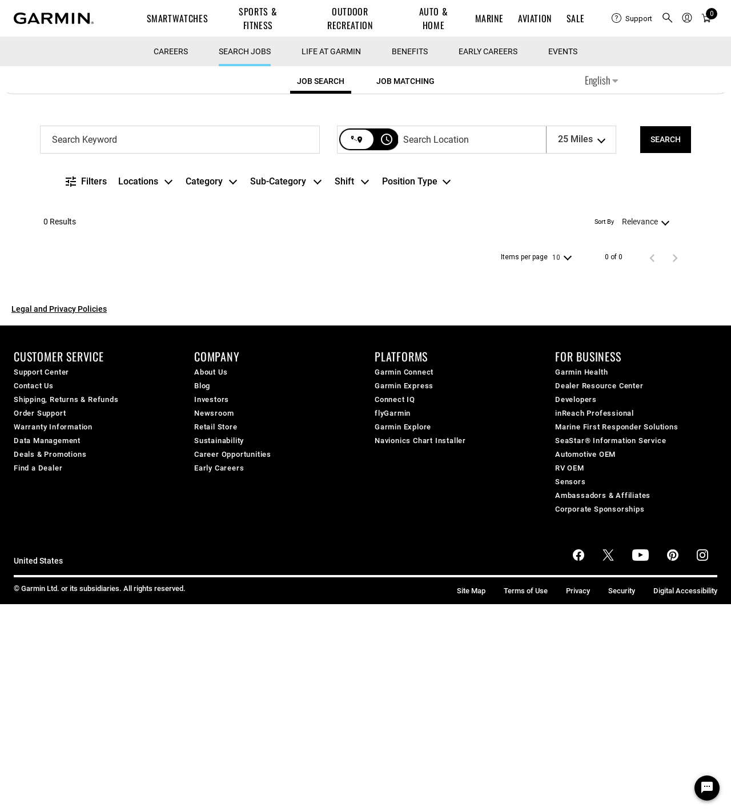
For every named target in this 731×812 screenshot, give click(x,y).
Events (562, 259)
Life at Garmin (331, 259)
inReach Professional (594, 621)
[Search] (665, 347)
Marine (489, 18)
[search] (667, 18)
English (601, 287)
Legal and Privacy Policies (59, 516)
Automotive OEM (585, 662)
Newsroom (214, 621)
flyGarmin (393, 621)
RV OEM (569, 676)
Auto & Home (433, 18)
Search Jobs (245, 259)
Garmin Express (404, 593)
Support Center (41, 580)
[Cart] (706, 18)
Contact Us (34, 593)
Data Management (47, 648)
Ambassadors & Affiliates (602, 703)
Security (621, 798)
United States (38, 769)
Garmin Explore (403, 634)
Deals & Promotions (50, 662)
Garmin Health (581, 580)
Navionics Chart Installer (420, 648)
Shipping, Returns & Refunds (66, 607)
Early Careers (488, 259)
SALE (576, 18)
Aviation (535, 18)
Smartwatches (177, 18)
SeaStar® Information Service (610, 648)
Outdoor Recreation (349, 18)
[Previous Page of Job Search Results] (652, 465)
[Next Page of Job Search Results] (675, 465)
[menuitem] (632, 18)
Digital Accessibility (685, 798)
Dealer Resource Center (599, 593)
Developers (576, 607)
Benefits (410, 259)
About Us (210, 580)
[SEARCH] (665, 347)
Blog (202, 593)
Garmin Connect (404, 580)
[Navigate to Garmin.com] (54, 18)
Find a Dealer (38, 676)
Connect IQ (395, 607)
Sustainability (219, 648)
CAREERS (171, 259)
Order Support (40, 621)
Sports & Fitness (258, 18)
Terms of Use (526, 798)
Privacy (578, 798)
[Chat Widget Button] (707, 788)
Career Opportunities (232, 662)
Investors (211, 607)
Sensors (570, 689)
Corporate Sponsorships (600, 717)
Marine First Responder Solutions (616, 634)
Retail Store (216, 634)
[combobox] (180, 347)
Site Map (471, 798)
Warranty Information (53, 634)
